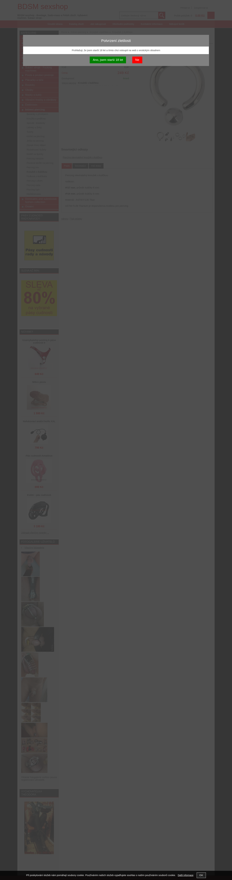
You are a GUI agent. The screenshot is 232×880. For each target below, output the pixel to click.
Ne (137, 60)
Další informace (185, 875)
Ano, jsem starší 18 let (108, 60)
